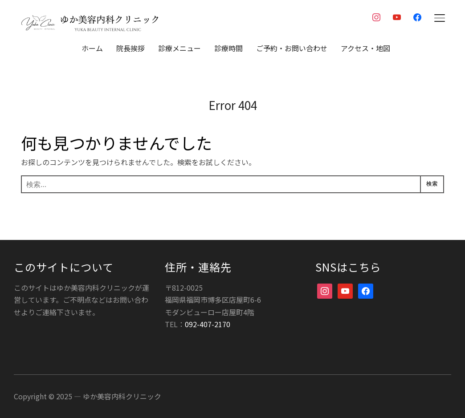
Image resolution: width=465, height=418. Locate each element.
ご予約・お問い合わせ (291, 48)
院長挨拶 (130, 48)
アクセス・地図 (365, 48)
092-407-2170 (207, 323)
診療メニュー (179, 48)
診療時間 (228, 48)
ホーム (92, 48)
